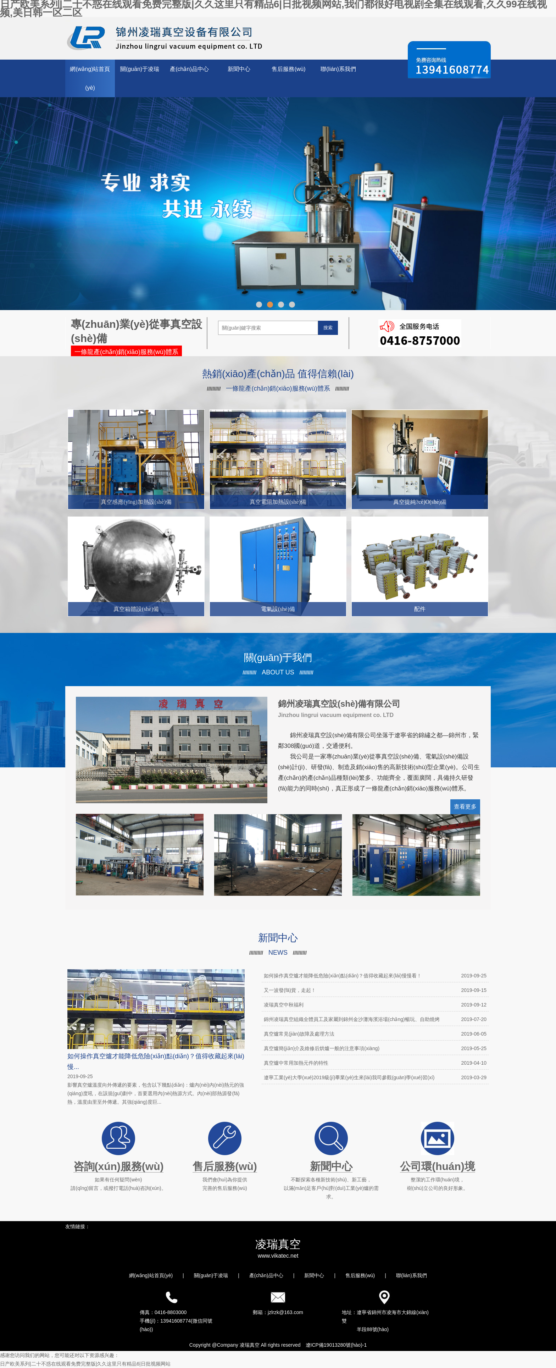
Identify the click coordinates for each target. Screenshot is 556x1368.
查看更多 (465, 807)
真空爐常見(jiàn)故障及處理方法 (375, 1033)
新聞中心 (239, 69)
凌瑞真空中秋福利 (375, 1004)
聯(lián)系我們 (338, 69)
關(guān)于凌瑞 (139, 69)
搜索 (328, 327)
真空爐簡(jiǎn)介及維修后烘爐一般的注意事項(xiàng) (375, 1048)
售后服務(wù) (288, 69)
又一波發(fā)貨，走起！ (375, 990)
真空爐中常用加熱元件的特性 (375, 1063)
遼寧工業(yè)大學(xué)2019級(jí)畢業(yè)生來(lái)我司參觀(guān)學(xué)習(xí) (375, 1077)
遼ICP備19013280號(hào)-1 (336, 1345)
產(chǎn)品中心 (189, 69)
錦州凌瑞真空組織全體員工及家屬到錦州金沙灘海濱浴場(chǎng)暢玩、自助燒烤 (375, 1019)
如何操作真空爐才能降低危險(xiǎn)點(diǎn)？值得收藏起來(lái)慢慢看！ (375, 975)
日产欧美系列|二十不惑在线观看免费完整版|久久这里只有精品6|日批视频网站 (85, 1364)
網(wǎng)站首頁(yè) (90, 78)
